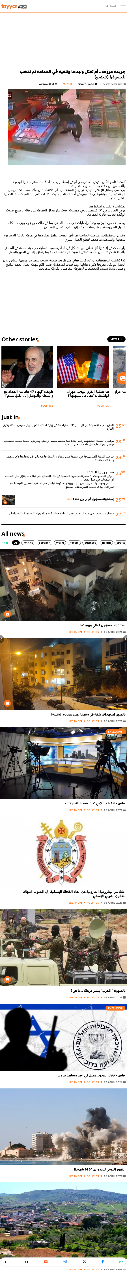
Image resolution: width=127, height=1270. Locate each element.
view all (116, 339)
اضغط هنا (95, 206)
